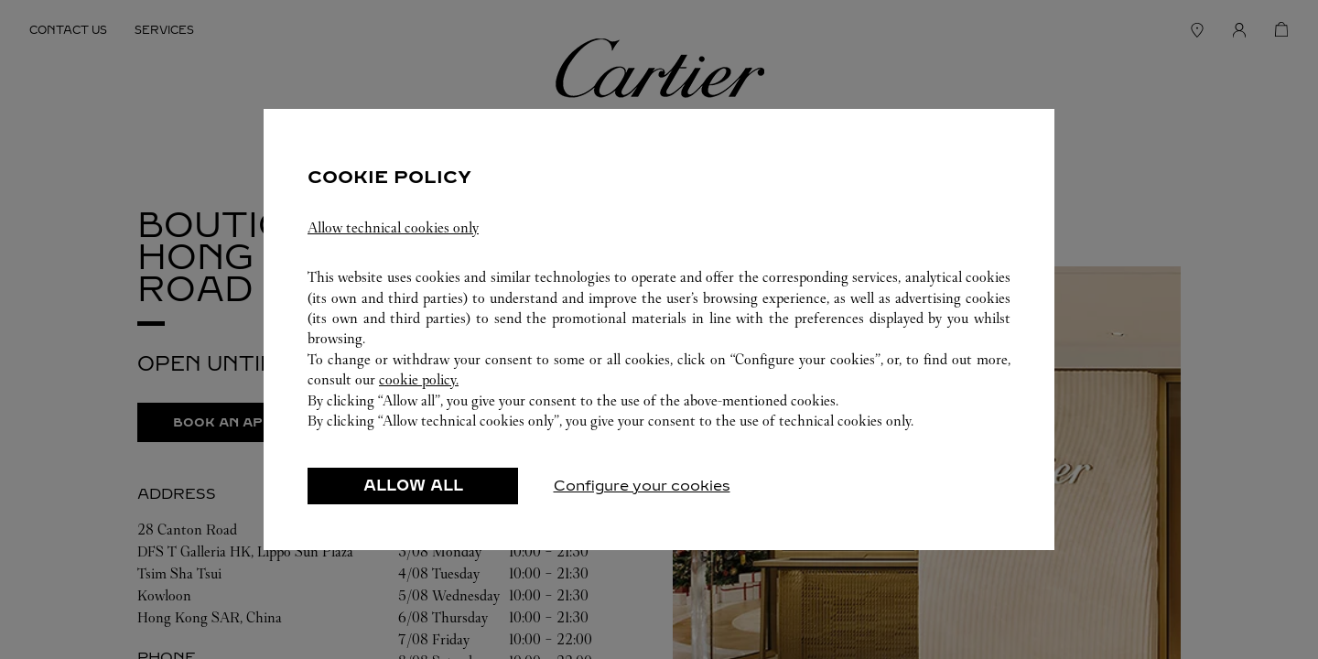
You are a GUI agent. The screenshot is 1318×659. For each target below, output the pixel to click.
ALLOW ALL (413, 495)
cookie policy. (419, 389)
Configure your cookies (642, 495)
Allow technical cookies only (393, 237)
